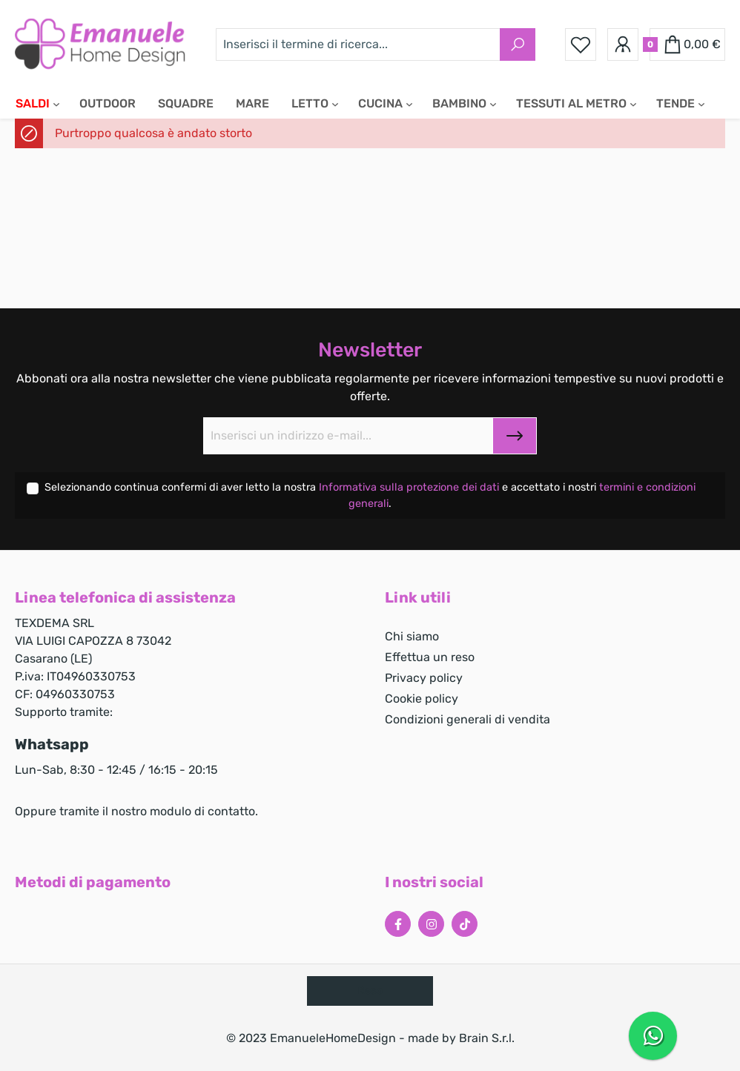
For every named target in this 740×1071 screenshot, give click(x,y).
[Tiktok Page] (465, 924)
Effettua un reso (430, 657)
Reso (370, 990)
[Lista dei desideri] (580, 44)
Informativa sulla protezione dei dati (410, 487)
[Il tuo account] (622, 44)
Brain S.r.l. (487, 1038)
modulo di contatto (202, 811)
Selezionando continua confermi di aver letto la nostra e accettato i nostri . (370, 495)
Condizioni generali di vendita (467, 719)
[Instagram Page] (431, 924)
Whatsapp (52, 744)
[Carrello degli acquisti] (687, 44)
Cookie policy (421, 699)
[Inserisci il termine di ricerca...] (358, 44)
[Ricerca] (517, 44)
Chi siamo (412, 636)
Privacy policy (424, 678)
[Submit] (514, 435)
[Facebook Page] (398, 924)
